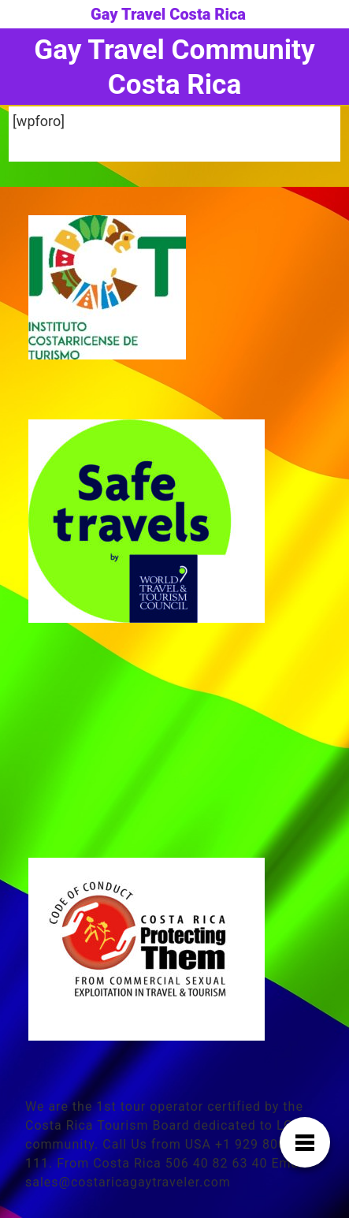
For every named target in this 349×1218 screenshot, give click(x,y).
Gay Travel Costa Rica (168, 14)
